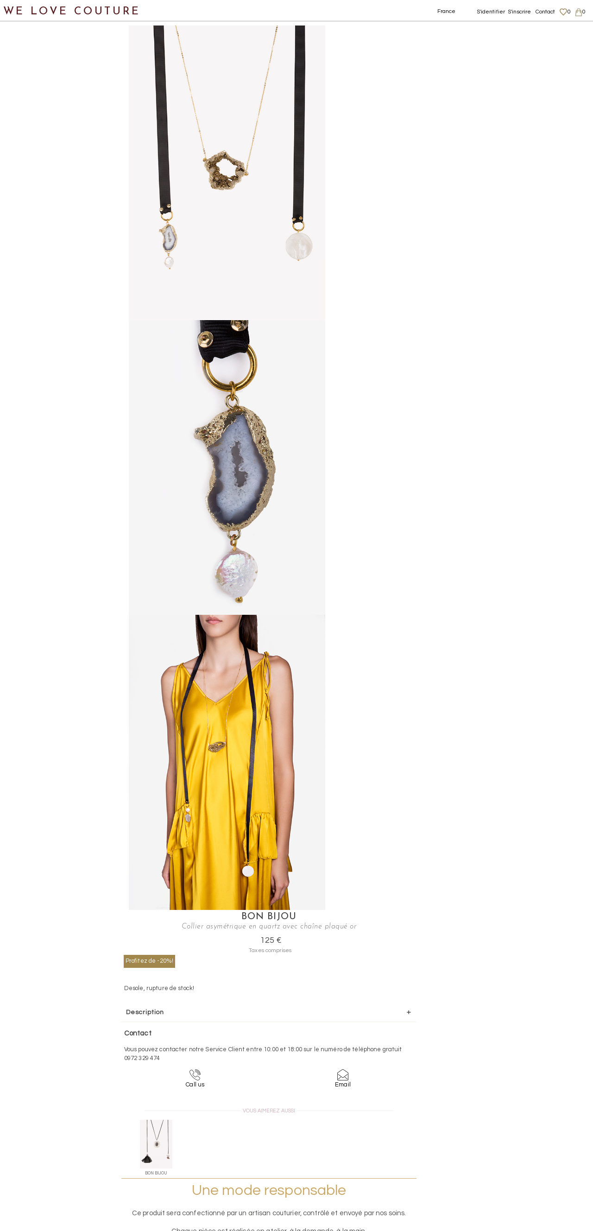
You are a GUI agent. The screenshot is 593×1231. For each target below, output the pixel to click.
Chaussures (31, 113)
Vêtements (30, 90)
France (446, 11)
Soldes (22, 405)
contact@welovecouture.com (513, 1056)
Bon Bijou (422, 30)
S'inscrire (519, 12)
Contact (545, 12)
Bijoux (168, 18)
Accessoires (31, 158)
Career (495, 1173)
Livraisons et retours (513, 1137)
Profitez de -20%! (368, 84)
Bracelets (46, 248)
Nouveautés (31, 68)
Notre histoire (34, 45)
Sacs (18, 135)
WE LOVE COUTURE (72, 10)
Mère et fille (31, 382)
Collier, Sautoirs (56, 293)
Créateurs (28, 360)
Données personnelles (516, 1146)
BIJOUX (32, 180)
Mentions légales (508, 1128)
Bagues (42, 203)
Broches (43, 270)
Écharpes (36, 338)
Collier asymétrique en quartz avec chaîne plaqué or (300, 18)
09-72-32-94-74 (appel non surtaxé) (354, 1056)
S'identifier (491, 12)
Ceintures (37, 315)
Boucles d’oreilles (59, 225)
